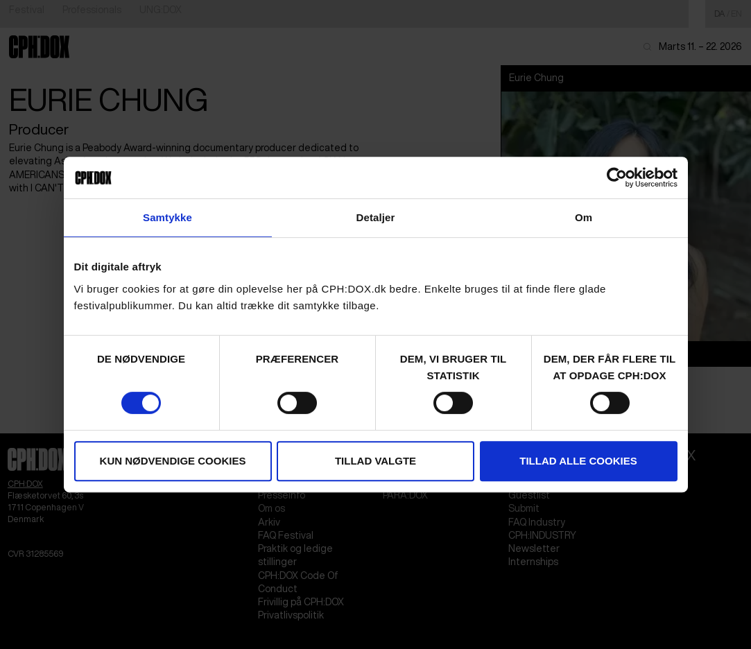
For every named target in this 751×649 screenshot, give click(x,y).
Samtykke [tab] (167, 217)
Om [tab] (583, 217)
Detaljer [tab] (375, 217)
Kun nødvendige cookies (173, 461)
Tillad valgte (375, 461)
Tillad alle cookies (578, 461)
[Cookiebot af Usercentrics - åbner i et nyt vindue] (616, 177)
